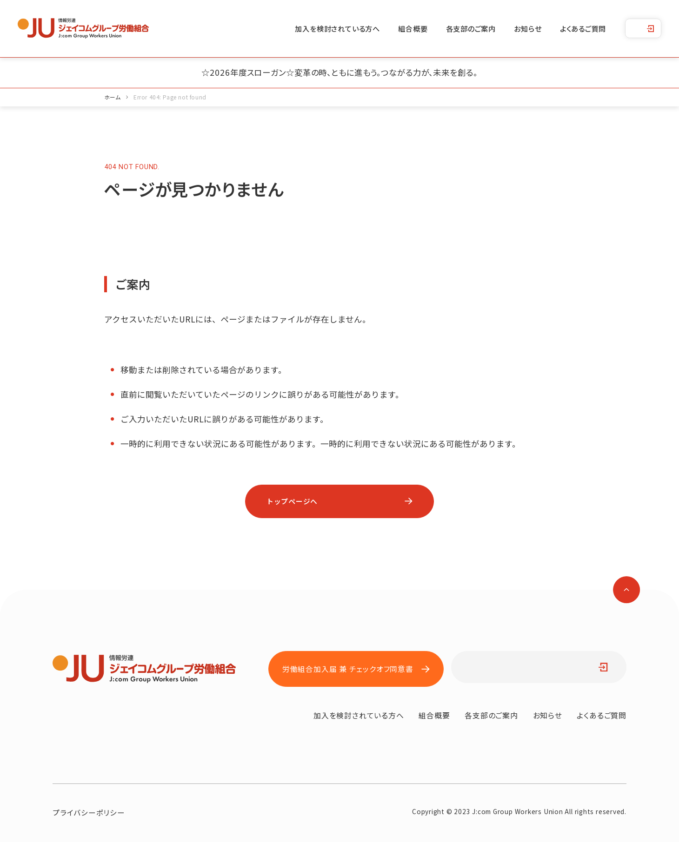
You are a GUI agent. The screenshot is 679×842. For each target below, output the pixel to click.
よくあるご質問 (583, 28)
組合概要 (412, 28)
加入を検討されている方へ (337, 28)
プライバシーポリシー (89, 812)
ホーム (112, 97)
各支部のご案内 (471, 28)
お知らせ (527, 28)
